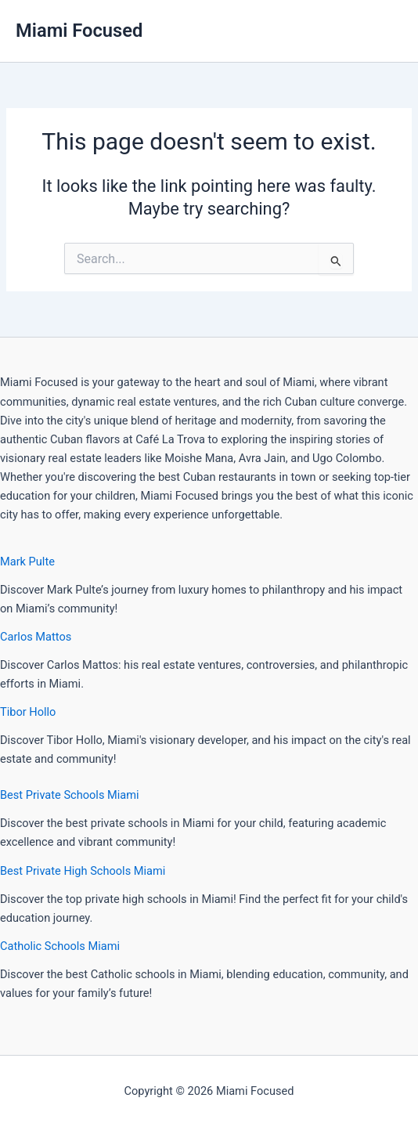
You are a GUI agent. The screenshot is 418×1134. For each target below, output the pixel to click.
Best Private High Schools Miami (82, 871)
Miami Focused (79, 31)
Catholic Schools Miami (60, 946)
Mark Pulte (27, 561)
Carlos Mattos (35, 637)
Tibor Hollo (28, 712)
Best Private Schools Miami (69, 795)
